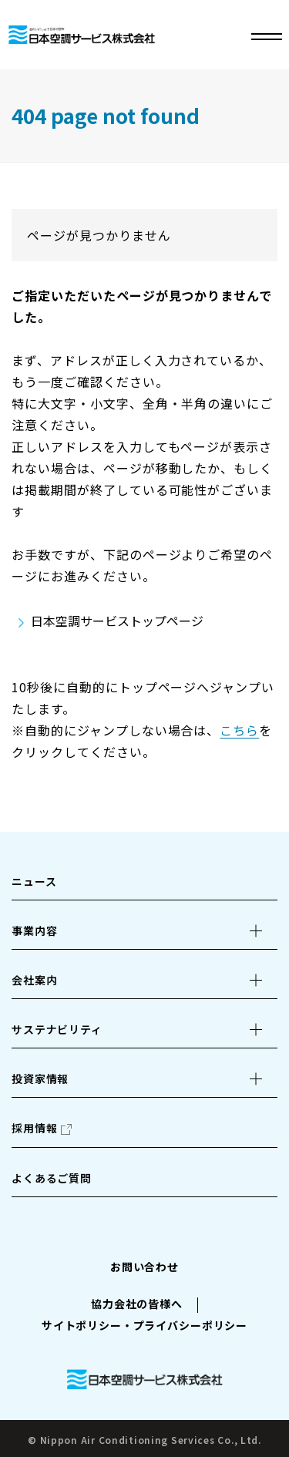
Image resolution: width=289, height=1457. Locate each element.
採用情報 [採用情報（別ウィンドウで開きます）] (34, 1128)
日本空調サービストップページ (117, 620)
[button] (144, 931)
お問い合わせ (144, 1266)
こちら (239, 730)
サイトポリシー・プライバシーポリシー (144, 1325)
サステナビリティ (57, 1029)
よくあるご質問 (52, 1178)
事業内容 (34, 930)
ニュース (34, 881)
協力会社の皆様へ (137, 1303)
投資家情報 (40, 1078)
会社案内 (34, 980)
